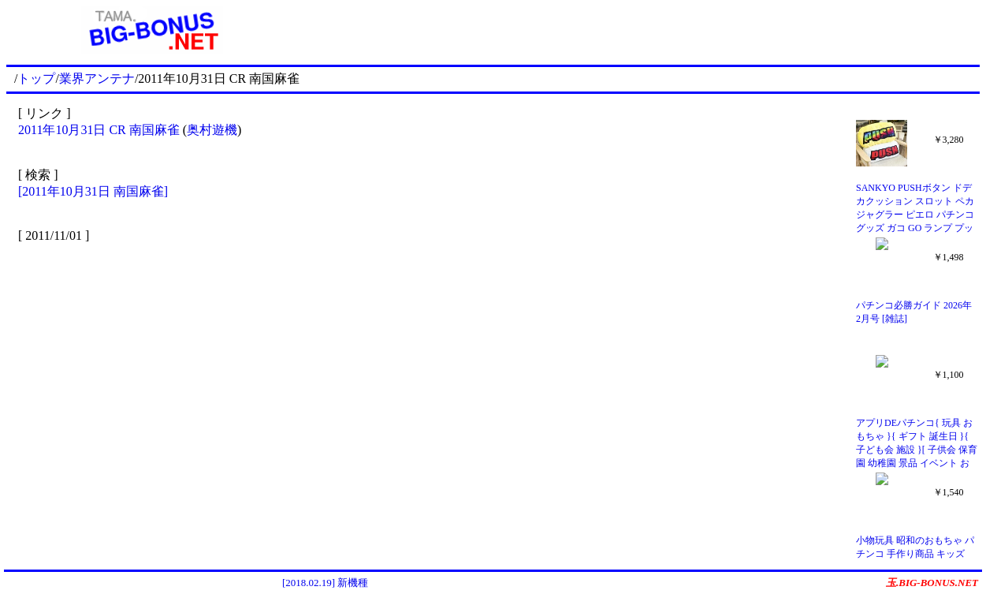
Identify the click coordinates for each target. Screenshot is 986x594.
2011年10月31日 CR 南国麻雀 (99, 129)
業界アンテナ (97, 78)
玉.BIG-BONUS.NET (932, 582)
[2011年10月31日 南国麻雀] (93, 191)
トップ (36, 78)
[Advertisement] (639, 30)
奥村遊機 (212, 129)
